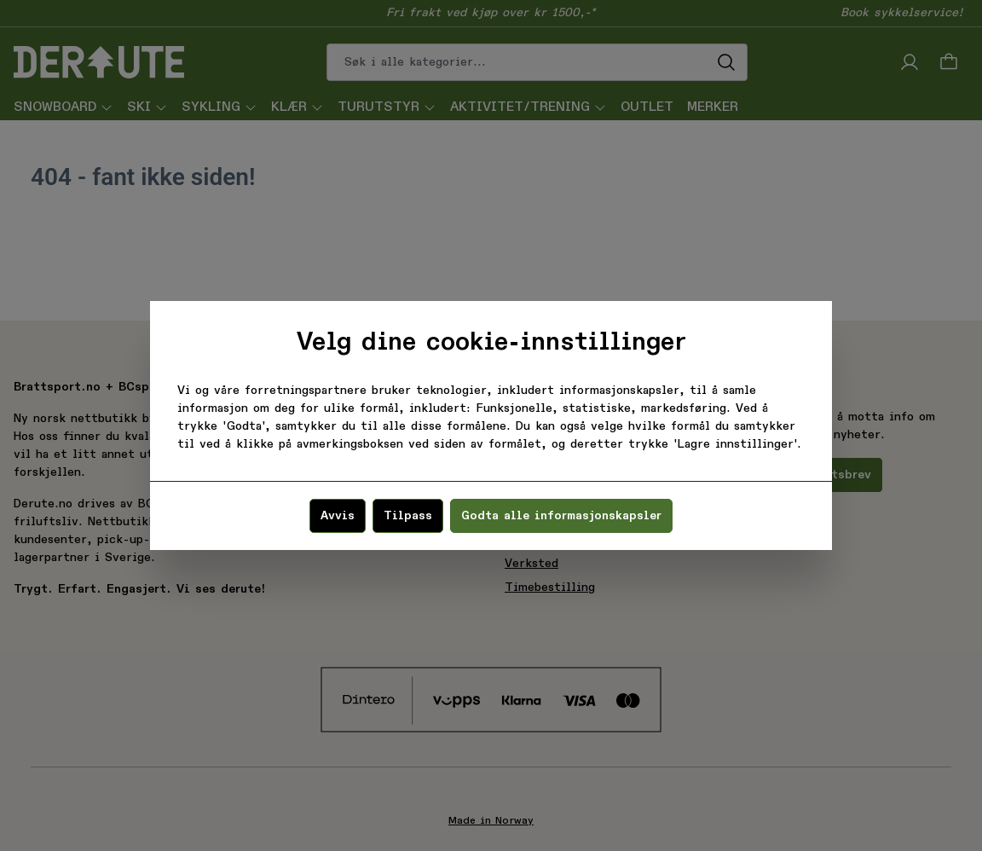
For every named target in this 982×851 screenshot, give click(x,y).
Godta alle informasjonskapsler (561, 516)
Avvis (338, 516)
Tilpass (408, 516)
